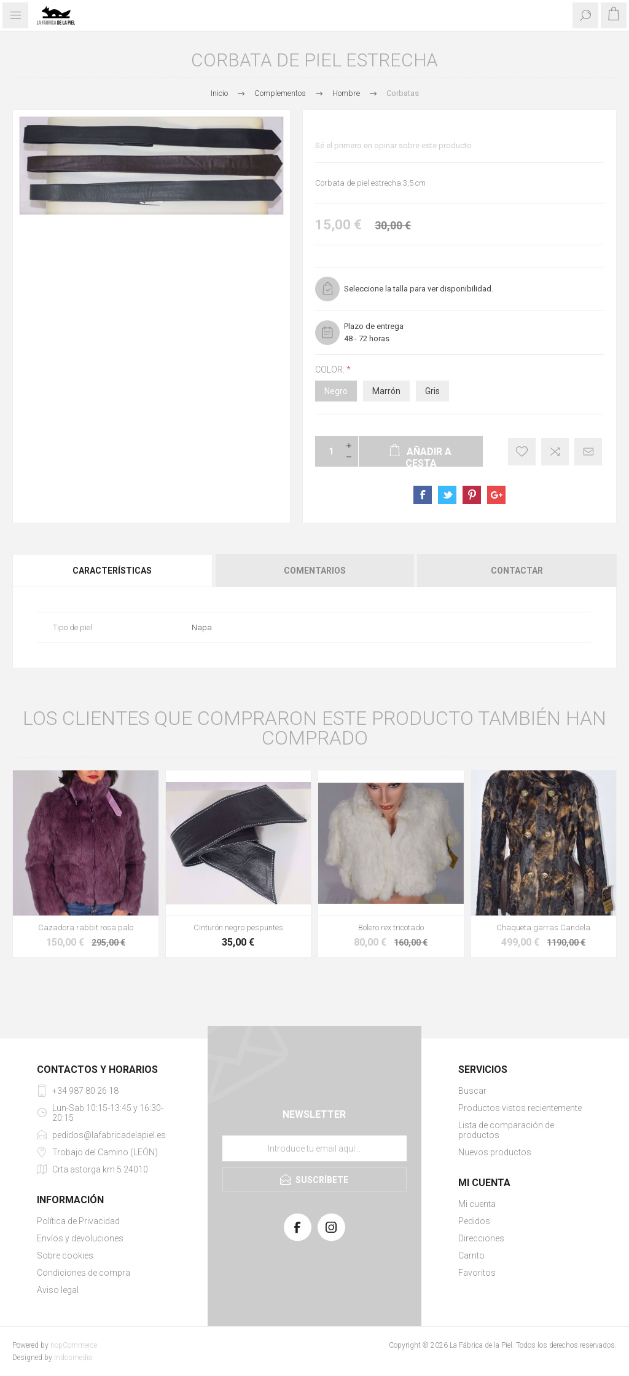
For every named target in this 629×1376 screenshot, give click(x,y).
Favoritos (477, 1273)
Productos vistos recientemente (520, 1108)
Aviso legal (58, 1290)
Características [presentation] (112, 570)
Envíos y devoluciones (80, 1238)
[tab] (113, 570)
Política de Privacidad (78, 1221)
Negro (336, 391)
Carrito (471, 1255)
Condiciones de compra (83, 1273)
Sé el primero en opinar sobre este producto (393, 145)
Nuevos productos (494, 1152)
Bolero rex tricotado (391, 927)
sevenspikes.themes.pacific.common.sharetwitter (447, 495)
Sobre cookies (65, 1255)
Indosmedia (73, 1357)
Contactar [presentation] (517, 570)
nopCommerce (73, 1345)
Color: (330, 369)
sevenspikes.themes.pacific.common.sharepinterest (472, 495)
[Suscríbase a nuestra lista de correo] (314, 1148)
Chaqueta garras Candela (543, 927)
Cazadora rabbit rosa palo (85, 927)
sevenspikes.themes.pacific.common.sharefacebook (422, 495)
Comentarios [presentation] (315, 570)
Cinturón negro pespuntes (238, 927)
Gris (432, 391)
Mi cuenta (477, 1204)
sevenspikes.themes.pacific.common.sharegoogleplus (496, 495)
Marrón (386, 391)
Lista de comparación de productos (506, 1130)
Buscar (472, 1091)
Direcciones (481, 1238)
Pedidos (474, 1221)
